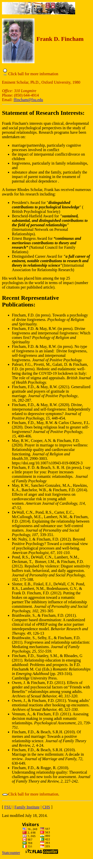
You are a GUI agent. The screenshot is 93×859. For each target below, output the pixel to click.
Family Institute (27, 807)
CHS (46, 807)
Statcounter (11, 853)
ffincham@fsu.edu (28, 100)
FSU (7, 807)
